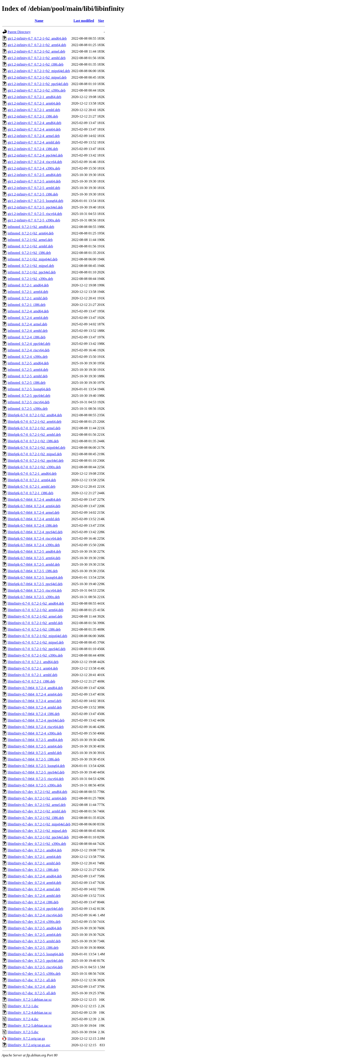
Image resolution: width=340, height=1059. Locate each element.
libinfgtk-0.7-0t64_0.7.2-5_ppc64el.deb (35, 584)
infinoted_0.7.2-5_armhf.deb (27, 376)
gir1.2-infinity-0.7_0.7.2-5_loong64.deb (35, 201)
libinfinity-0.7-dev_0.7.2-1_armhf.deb (34, 863)
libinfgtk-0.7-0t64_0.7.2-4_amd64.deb (34, 499)
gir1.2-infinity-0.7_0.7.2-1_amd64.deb (34, 97)
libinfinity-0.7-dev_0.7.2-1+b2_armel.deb (37, 805)
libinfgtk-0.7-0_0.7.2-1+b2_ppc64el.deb (36, 460)
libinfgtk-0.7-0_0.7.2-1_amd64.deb (32, 473)
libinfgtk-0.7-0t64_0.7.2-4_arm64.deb (34, 506)
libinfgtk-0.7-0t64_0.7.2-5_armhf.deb (34, 564)
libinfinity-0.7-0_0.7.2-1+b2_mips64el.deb (37, 636)
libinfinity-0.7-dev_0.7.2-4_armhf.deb (34, 896)
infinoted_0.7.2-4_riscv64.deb (28, 350)
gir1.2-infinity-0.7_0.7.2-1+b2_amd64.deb (37, 38)
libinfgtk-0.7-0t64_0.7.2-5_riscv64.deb (35, 590)
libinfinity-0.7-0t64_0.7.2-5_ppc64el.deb (36, 772)
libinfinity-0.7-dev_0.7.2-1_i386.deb (33, 870)
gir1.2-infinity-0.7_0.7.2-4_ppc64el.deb (35, 155)
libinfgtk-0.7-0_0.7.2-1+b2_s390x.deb (34, 467)
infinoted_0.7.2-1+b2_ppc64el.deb (32, 272)
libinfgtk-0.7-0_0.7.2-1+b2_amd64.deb (35, 415)
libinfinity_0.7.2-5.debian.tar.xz (30, 1025)
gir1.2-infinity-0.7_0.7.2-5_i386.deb (33, 194)
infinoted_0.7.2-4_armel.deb (27, 324)
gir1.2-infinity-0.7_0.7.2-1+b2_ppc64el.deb (38, 84)
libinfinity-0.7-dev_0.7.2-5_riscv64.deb (35, 967)
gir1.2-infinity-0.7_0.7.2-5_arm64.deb (34, 181)
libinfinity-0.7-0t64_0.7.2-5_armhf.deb (35, 753)
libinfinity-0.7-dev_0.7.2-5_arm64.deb (34, 934)
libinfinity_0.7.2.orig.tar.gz (26, 1038)
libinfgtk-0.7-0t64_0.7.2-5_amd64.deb (34, 551)
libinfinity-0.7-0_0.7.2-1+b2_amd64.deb (36, 603)
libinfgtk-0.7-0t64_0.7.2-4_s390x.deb (34, 545)
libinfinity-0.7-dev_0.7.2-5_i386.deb (33, 947)
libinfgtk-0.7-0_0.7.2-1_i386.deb (30, 493)
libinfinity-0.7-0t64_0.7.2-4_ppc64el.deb (36, 720)
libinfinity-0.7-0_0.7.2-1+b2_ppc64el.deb (36, 649)
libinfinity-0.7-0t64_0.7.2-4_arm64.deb (35, 694)
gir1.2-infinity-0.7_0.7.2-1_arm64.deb (34, 103)
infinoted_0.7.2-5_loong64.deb (29, 389)
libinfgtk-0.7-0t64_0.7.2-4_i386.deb (33, 525)
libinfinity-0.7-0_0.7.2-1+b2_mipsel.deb (36, 642)
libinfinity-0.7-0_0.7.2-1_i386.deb (31, 681)
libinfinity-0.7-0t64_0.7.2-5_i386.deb (34, 759)
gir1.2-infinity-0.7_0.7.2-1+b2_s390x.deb (36, 90)
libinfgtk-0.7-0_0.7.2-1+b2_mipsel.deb (35, 454)
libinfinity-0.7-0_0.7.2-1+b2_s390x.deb (35, 655)
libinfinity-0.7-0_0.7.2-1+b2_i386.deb (34, 629)
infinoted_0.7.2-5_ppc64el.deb (29, 395)
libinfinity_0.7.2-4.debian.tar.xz (30, 1012)
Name (39, 21)
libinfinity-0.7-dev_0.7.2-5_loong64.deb (36, 954)
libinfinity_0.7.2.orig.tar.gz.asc (29, 1045)
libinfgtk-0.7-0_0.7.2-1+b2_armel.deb (34, 428)
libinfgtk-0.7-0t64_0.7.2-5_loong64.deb (35, 577)
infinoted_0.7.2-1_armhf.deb (27, 298)
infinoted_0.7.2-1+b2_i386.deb (29, 253)
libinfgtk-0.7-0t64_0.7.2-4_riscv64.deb (35, 538)
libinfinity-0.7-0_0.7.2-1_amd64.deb (33, 662)
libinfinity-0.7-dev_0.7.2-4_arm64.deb (34, 883)
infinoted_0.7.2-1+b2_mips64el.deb (32, 259)
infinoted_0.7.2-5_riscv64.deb (28, 402)
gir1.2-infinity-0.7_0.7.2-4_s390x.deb (34, 168)
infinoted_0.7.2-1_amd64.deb (28, 285)
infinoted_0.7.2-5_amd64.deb (28, 363)
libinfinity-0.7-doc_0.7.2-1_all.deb (32, 980)
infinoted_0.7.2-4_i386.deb (27, 337)
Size (101, 21)
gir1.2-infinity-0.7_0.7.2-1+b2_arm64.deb (37, 45)
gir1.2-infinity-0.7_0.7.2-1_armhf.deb (34, 110)
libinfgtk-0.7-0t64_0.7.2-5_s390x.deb (34, 597)
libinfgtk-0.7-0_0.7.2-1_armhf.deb (31, 486)
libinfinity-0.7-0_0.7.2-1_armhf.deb (32, 675)
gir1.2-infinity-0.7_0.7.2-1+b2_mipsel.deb (37, 77)
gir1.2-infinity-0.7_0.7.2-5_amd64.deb (34, 175)
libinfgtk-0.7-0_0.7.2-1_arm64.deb (32, 480)
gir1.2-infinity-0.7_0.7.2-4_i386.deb (33, 149)
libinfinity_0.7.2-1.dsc (23, 1006)
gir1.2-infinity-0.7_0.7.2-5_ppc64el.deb (35, 207)
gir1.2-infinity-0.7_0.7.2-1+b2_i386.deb (35, 64)
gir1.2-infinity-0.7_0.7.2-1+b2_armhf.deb (36, 58)
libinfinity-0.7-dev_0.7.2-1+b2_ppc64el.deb (38, 837)
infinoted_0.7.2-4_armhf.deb (27, 331)
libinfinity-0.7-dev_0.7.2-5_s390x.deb (34, 973)
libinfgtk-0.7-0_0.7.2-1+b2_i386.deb (33, 441)
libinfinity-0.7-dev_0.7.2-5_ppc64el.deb (35, 960)
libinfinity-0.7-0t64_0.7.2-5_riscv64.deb (36, 779)
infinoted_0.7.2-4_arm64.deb (28, 318)
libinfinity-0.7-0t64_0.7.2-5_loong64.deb (36, 766)
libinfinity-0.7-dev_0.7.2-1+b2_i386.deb (36, 818)
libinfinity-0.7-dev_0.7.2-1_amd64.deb (35, 850)
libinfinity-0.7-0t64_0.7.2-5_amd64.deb (35, 740)
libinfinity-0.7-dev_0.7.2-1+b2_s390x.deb (37, 844)
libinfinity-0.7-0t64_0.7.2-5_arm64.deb (35, 746)
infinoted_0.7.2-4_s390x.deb (27, 356)
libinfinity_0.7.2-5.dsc (23, 1032)
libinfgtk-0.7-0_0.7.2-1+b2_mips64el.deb (36, 447)
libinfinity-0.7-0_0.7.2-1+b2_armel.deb (35, 616)
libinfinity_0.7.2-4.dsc (23, 1019)
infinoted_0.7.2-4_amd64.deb (28, 311)
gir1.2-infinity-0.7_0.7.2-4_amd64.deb (34, 123)
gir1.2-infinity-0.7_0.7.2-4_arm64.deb (34, 129)
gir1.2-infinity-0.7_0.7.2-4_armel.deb (34, 136)
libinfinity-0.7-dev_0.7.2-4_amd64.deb (35, 876)
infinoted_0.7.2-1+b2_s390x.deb (30, 279)
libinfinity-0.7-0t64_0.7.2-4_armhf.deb (35, 707)
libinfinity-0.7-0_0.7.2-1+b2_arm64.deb (35, 610)
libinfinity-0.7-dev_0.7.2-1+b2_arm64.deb (37, 798)
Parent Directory (19, 32)
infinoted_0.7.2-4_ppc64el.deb (29, 343)
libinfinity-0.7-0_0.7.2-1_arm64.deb (33, 668)
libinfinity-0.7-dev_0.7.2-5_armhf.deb (34, 941)
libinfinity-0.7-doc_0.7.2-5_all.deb (32, 993)
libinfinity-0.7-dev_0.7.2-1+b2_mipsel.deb (37, 831)
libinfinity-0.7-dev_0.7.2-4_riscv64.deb (35, 915)
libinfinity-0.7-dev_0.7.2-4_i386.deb (33, 902)
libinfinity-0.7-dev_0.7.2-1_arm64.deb (34, 857)
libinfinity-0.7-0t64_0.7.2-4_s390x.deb (35, 733)
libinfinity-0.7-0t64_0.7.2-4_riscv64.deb (36, 727)
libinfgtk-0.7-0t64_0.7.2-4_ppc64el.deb (35, 532)
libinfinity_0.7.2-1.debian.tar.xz (30, 999)
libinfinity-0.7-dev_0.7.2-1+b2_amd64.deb (37, 792)
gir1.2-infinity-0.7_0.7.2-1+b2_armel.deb (36, 51)
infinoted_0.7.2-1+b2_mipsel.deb (31, 266)
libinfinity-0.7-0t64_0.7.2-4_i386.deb (34, 714)
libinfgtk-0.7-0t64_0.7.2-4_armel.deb (33, 512)
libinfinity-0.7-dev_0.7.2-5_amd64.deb (35, 928)
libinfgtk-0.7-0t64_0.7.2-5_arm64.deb (34, 558)
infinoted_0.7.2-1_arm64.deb (28, 292)
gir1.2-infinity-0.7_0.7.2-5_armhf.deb (34, 188)
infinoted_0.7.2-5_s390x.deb (27, 408)
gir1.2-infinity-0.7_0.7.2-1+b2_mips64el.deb (39, 71)
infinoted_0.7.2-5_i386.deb (27, 382)
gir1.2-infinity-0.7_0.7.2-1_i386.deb (33, 116)
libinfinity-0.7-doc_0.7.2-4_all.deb (32, 986)
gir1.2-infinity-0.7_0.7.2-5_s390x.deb (34, 220)
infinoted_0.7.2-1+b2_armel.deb (30, 240)
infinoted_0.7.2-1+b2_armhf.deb (30, 246)
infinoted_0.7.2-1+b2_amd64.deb (31, 227)
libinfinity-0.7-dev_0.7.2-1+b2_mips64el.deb (39, 824)
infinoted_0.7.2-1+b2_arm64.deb (31, 233)
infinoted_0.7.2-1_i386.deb (27, 305)
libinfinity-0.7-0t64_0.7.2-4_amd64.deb (35, 688)
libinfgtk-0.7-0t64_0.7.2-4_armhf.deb (34, 519)
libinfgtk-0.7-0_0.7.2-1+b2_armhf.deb (34, 434)
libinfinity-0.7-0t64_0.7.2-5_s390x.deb (35, 785)
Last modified (84, 21)
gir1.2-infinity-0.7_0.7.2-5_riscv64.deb (35, 214)
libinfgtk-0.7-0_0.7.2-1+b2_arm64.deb (34, 421)
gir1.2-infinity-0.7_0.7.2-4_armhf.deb (34, 142)
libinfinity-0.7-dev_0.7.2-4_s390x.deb (34, 921)
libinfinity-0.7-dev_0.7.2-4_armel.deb (34, 889)
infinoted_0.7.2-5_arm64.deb (28, 369)
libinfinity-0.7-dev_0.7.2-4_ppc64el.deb (35, 908)
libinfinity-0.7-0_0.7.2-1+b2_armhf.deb (35, 623)
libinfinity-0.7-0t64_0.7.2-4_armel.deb (34, 701)
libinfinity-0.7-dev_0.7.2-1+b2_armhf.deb (37, 811)
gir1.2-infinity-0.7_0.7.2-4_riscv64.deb (35, 162)
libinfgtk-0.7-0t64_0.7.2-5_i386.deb (33, 571)
